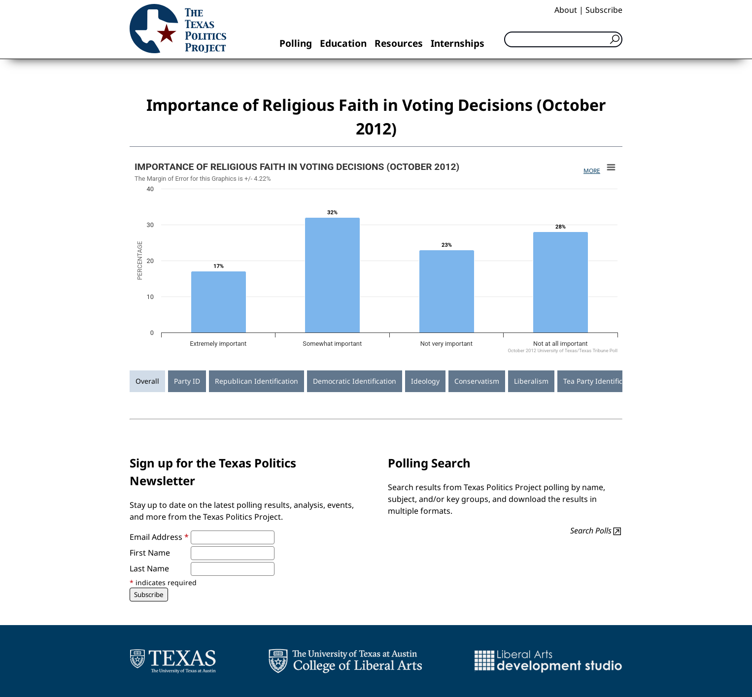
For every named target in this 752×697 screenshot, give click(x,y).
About (565, 9)
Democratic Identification (354, 381)
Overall (147, 381)
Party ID (187, 381)
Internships (457, 43)
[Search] (563, 39)
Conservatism (476, 381)
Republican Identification (256, 381)
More (591, 170)
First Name (150, 552)
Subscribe (603, 9)
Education (343, 43)
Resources (399, 43)
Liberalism (531, 381)
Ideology (425, 381)
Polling (295, 43)
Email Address (159, 536)
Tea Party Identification (601, 381)
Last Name (149, 568)
